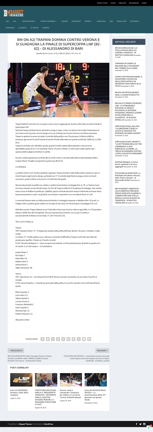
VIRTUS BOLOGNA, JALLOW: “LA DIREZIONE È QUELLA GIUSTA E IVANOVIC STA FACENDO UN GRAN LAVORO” (128, 134)
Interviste (10, 24)
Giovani (65, 17)
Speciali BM (121, 17)
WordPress (48, 429)
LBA (7, 17)
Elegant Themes (25, 429)
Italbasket (76, 17)
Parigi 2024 (101, 17)
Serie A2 (78, 58)
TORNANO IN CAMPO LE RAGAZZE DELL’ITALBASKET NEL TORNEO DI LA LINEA (127, 70)
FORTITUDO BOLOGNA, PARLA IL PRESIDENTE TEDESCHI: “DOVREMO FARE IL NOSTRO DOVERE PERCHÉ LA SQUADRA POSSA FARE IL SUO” (45, 402)
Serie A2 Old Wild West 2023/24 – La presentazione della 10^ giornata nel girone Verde (95, 400)
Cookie (113, 3)
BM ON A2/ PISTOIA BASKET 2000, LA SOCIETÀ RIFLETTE (127, 98)
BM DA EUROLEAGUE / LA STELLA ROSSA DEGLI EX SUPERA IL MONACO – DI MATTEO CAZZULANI (126, 56)
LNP (14, 17)
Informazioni (134, 3)
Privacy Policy (102, 3)
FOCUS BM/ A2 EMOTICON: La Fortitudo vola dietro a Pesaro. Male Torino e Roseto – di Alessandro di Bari (127, 181)
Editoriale (134, 17)
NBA (111, 17)
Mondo (88, 17)
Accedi (144, 3)
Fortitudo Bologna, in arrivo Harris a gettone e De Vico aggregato (126, 169)
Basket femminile (48, 17)
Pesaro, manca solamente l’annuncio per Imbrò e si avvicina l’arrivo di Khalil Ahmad (70, 398)
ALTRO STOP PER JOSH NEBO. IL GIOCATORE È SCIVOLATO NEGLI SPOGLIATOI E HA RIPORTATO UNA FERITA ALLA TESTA (129, 86)
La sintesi (34, 24)
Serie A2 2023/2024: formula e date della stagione (19, 397)
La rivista (22, 24)
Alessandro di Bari (52, 58)
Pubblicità (122, 3)
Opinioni (45, 24)
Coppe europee (28, 17)
